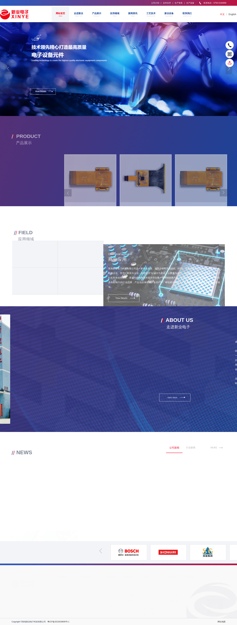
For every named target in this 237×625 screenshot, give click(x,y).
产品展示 (96, 14)
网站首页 (60, 14)
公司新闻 (174, 447)
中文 (222, 14)
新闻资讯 (132, 14)
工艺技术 (151, 14)
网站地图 (221, 622)
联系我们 (187, 14)
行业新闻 (190, 447)
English (232, 14)
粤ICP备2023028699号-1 (58, 622)
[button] (8, 68)
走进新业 (78, 14)
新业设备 (169, 14)
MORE (217, 447)
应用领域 (114, 14)
